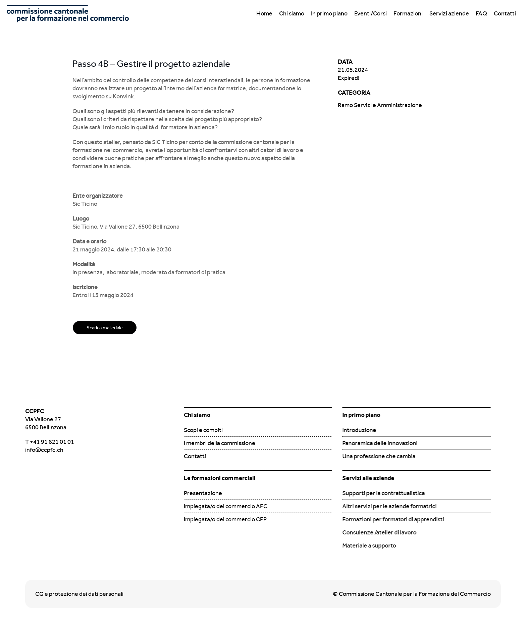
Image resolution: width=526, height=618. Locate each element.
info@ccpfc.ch (44, 449)
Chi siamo (291, 13)
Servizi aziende (449, 13)
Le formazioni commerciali (220, 478)
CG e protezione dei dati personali (79, 593)
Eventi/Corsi (370, 13)
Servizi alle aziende (368, 478)
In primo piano (329, 13)
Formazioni (408, 13)
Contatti (505, 13)
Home (264, 13)
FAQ (481, 13)
